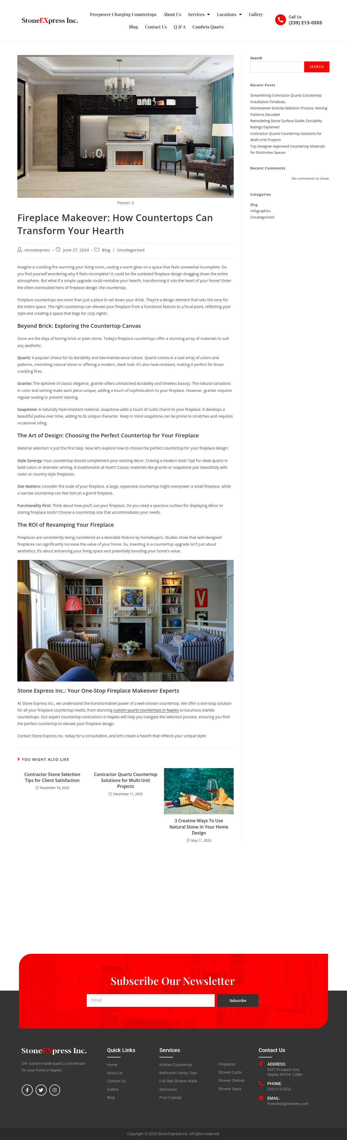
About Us (172, 14)
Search (256, 57)
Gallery (256, 14)
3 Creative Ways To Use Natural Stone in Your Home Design (198, 827)
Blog (133, 27)
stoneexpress (37, 250)
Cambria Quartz (208, 27)
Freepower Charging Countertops (123, 14)
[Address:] (261, 1064)
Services (199, 14)
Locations (229, 14)
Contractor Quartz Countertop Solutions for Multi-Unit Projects (125, 780)
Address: (276, 1064)
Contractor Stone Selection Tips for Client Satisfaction (52, 777)
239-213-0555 (279, 1089)
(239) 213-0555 (305, 22)
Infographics (260, 210)
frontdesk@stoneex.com (288, 1104)
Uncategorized (130, 250)
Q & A (179, 27)
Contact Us (156, 27)
